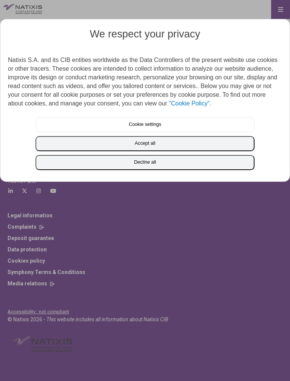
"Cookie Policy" (189, 103)
